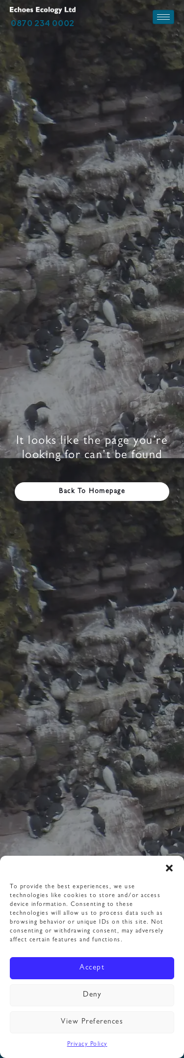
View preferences (92, 1022)
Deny (92, 995)
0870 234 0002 (43, 23)
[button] (169, 868)
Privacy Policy (87, 1045)
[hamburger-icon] (163, 17)
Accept (92, 968)
